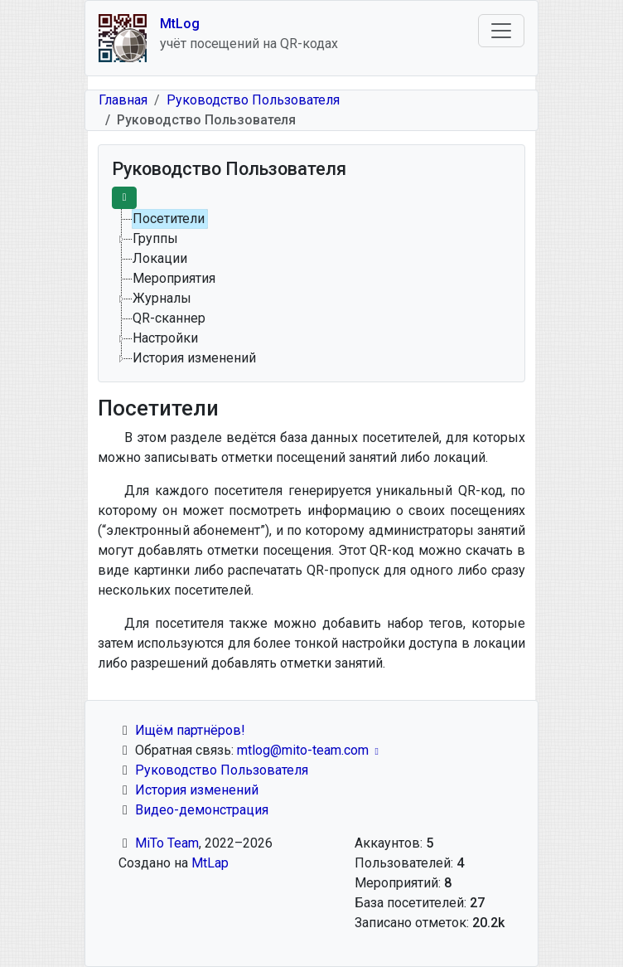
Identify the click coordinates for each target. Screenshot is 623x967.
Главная (123, 100)
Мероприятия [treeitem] (174, 278)
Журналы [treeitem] (162, 298)
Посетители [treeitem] (169, 218)
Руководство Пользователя (253, 100)
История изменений (196, 790)
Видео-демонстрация (201, 810)
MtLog (180, 24)
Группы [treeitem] (155, 238)
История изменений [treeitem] (194, 358)
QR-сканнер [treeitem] (169, 318)
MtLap (210, 863)
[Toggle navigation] (501, 30)
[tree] (311, 288)
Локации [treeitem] (160, 258)
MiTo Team (167, 843)
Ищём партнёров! (190, 730)
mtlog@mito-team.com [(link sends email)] (309, 750)
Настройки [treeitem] (165, 338)
